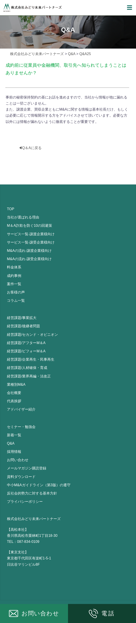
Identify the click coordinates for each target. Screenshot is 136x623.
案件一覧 (14, 284)
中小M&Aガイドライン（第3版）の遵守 (38, 485)
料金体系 (14, 267)
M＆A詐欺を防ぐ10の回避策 (29, 225)
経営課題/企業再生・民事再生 (30, 359)
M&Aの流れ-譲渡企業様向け (29, 251)
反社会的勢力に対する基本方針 (32, 493)
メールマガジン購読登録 (26, 468)
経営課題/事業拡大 (21, 318)
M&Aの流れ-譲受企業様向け (29, 259)
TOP (10, 209)
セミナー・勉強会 (21, 427)
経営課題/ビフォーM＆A (26, 351)
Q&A (71, 54)
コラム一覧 (16, 300)
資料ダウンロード (21, 477)
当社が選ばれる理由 (23, 217)
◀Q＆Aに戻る (30, 148)
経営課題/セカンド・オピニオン (32, 334)
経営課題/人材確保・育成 (27, 368)
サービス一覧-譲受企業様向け (31, 242)
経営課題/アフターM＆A (26, 343)
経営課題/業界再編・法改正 (29, 376)
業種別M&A (16, 384)
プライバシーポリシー (25, 501)
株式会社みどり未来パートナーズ (37, 54)
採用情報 (14, 452)
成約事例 (14, 276)
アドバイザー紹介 (21, 409)
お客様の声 (16, 292)
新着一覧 (14, 435)
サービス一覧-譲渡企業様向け (31, 234)
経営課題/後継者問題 (23, 326)
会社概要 (14, 393)
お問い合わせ (17, 460)
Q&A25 (85, 54)
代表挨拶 (14, 401)
